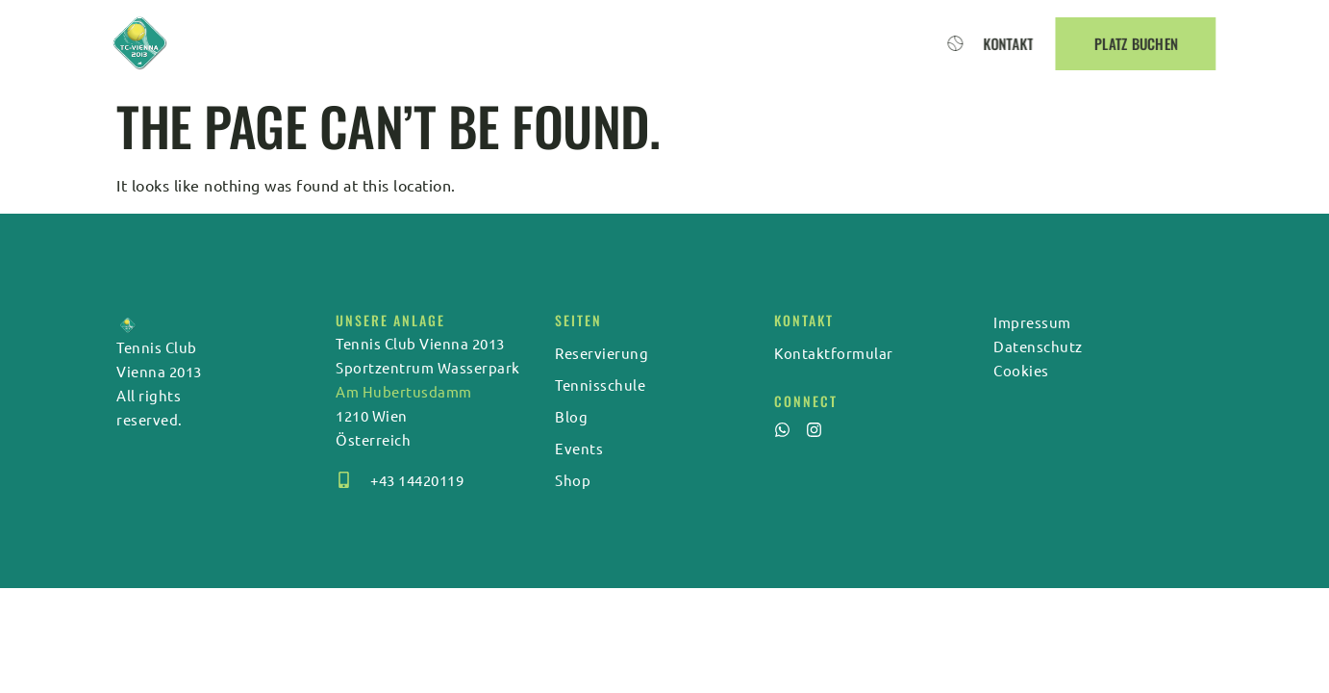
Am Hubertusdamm (404, 391)
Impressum (1032, 322)
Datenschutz (1038, 346)
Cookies (1021, 370)
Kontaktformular (833, 353)
